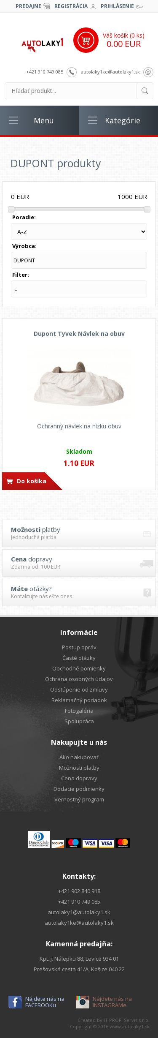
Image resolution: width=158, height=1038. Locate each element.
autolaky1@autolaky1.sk (79, 912)
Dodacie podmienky (79, 789)
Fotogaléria (79, 710)
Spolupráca (79, 721)
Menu (44, 120)
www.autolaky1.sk (130, 1026)
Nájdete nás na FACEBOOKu (44, 1002)
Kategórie (122, 120)
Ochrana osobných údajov (79, 679)
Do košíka (31, 481)
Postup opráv (79, 647)
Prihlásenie (117, 6)
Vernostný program (79, 799)
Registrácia (71, 6)
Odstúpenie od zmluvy (79, 689)
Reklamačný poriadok (79, 700)
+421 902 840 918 (79, 891)
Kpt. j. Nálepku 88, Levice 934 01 (79, 958)
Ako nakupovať (79, 757)
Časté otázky (79, 658)
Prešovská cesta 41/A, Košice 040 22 (79, 969)
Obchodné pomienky (79, 668)
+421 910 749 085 (44, 71)
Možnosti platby (79, 767)
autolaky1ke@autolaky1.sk (110, 71)
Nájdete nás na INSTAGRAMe (112, 1002)
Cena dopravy (79, 778)
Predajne (28, 6)
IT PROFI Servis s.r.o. (127, 1020)
